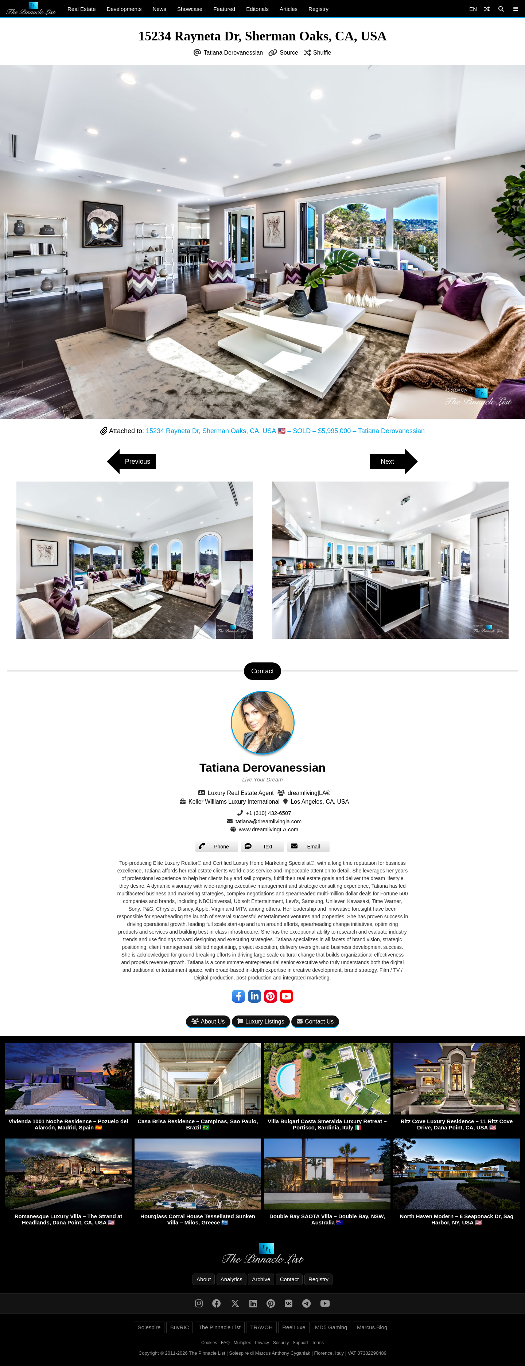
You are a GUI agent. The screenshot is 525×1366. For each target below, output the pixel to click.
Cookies (209, 1342)
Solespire (149, 1327)
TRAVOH (261, 1327)
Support (300, 1342)
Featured (224, 9)
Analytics (231, 1279)
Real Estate (81, 9)
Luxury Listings (260, 1022)
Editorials (257, 9)
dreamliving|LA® (309, 793)
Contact (289, 1279)
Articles (289, 9)
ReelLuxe (293, 1327)
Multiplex (242, 1342)
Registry (318, 9)
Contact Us (315, 1022)
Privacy (262, 1342)
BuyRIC (179, 1327)
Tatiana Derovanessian (233, 53)
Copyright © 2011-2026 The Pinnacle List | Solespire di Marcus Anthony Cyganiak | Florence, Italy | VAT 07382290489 (262, 1353)
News (159, 9)
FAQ (225, 1342)
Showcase (189, 9)
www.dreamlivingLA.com (268, 829)
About (204, 1279)
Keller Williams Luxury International (234, 802)
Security (281, 1342)
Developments (124, 9)
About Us (208, 1022)
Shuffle (322, 53)
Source (289, 53)
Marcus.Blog (372, 1327)
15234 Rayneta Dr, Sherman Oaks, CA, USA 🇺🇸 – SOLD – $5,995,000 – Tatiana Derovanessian (285, 431)
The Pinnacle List (220, 1327)
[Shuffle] (487, 9)
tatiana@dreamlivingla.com (269, 821)
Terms (318, 1342)
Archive (261, 1279)
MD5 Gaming (331, 1327)
